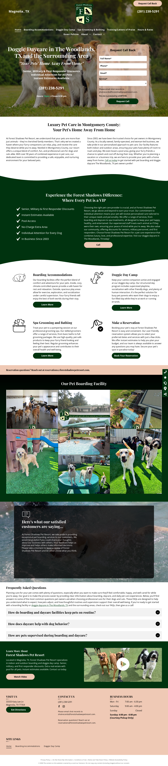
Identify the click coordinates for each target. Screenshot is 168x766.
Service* (103, 78)
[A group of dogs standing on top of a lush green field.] (84, 461)
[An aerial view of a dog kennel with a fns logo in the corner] (101, 409)
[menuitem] (18, 29)
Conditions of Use (80, 760)
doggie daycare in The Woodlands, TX (49, 605)
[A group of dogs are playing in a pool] (60, 422)
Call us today (111, 160)
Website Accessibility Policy (118, 760)
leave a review (53, 548)
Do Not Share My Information (63, 760)
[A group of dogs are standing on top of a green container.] (32, 474)
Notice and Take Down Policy (98, 760)
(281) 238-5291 (148, 11)
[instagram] (63, 707)
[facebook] (59, 707)
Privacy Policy (45, 760)
